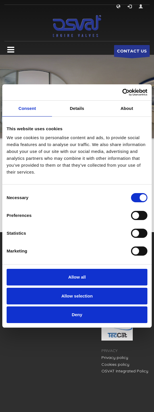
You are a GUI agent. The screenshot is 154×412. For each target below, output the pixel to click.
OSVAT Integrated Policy (124, 371)
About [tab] (126, 108)
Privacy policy (114, 357)
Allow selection (77, 296)
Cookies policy (115, 364)
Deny (77, 314)
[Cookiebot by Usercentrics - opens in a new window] (122, 92)
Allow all (77, 277)
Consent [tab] (27, 108)
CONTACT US (132, 52)
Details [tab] (77, 108)
